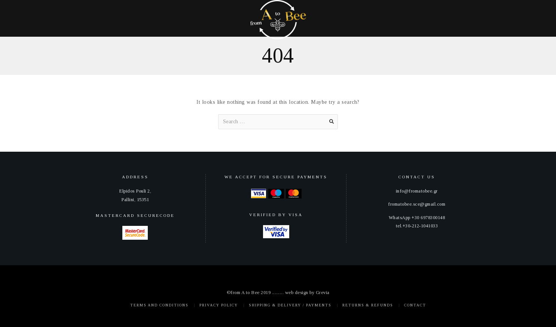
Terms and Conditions (159, 305)
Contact (415, 305)
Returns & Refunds (367, 305)
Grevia (323, 292)
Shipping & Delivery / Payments (290, 305)
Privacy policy (218, 305)
